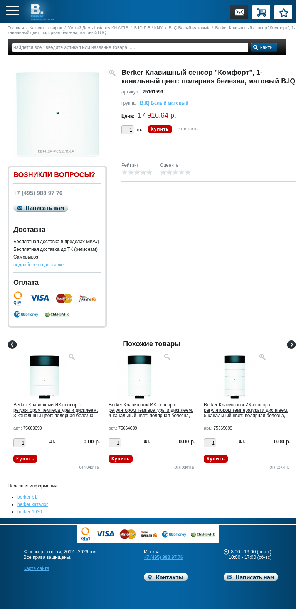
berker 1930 (29, 511)
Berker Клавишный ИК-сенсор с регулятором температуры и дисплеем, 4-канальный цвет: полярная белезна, (151, 410)
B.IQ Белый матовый (188, 27)
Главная (16, 27)
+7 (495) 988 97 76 (163, 557)
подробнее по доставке (38, 264)
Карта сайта (36, 568)
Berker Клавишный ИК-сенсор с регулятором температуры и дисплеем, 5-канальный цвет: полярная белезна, (246, 410)
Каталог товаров (46, 27)
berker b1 (27, 497)
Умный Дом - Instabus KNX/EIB (98, 27)
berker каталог (32, 504)
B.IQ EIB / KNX (148, 27)
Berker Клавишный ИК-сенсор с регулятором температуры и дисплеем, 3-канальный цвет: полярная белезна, (55, 410)
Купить (160, 129)
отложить (188, 129)
